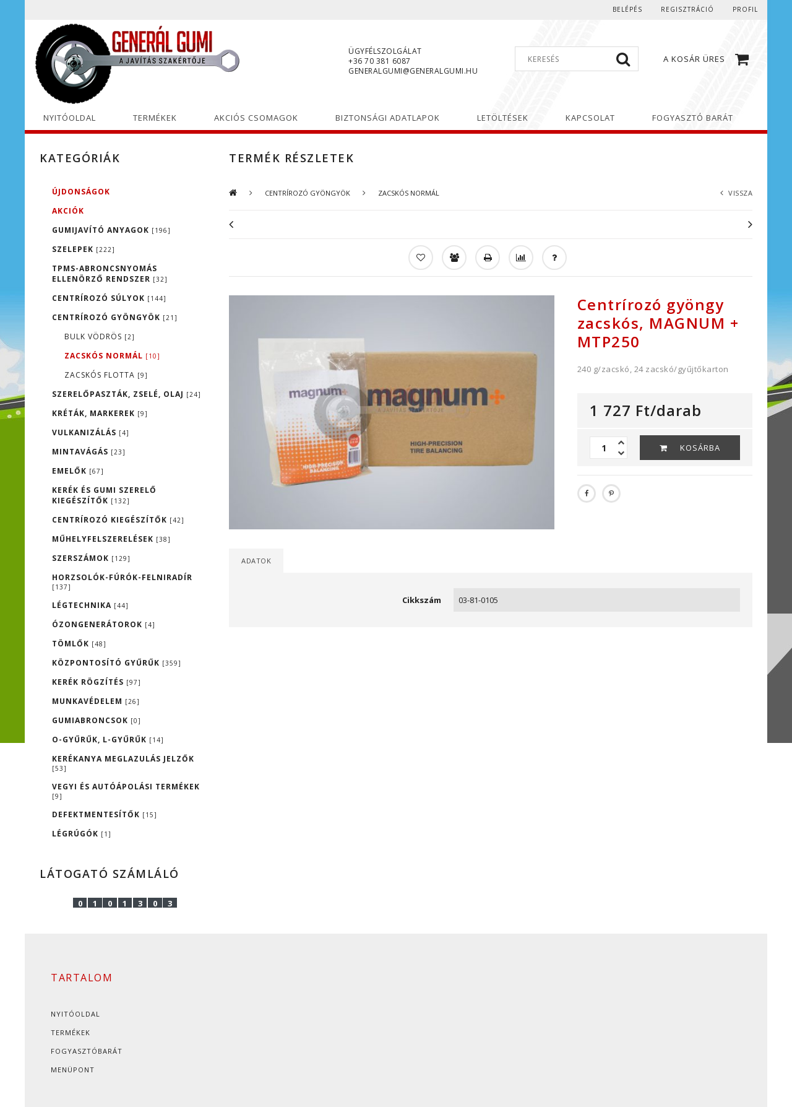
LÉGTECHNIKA (90, 605)
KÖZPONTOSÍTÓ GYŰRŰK (116, 663)
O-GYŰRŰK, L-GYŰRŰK (108, 739)
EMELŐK (78, 471)
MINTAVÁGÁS (89, 451)
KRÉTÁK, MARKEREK (100, 413)
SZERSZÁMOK (91, 558)
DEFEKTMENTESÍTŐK (104, 814)
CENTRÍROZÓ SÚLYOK (109, 298)
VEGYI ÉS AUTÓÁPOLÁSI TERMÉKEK (126, 791)
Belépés (627, 9)
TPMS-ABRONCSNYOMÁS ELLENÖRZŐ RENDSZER (110, 273)
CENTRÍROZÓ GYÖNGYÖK (115, 317)
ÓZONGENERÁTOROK (103, 624)
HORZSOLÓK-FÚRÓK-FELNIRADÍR (122, 581)
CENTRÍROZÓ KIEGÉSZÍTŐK (118, 519)
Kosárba (700, 447)
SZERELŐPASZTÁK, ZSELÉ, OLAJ (126, 394)
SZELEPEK (83, 249)
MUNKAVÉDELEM (96, 701)
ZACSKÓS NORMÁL (112, 355)
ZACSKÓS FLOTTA (106, 375)
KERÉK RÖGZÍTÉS (96, 682)
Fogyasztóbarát (87, 1051)
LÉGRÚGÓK (81, 833)
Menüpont (73, 1069)
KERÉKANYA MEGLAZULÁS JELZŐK (123, 763)
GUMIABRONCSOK (96, 720)
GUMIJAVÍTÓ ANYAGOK (111, 230)
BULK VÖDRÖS (99, 336)
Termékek (70, 1032)
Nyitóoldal (75, 1013)
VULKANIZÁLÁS (90, 432)
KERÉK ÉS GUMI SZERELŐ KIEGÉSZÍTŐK (104, 495)
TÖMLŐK (79, 643)
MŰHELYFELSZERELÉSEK (111, 539)
